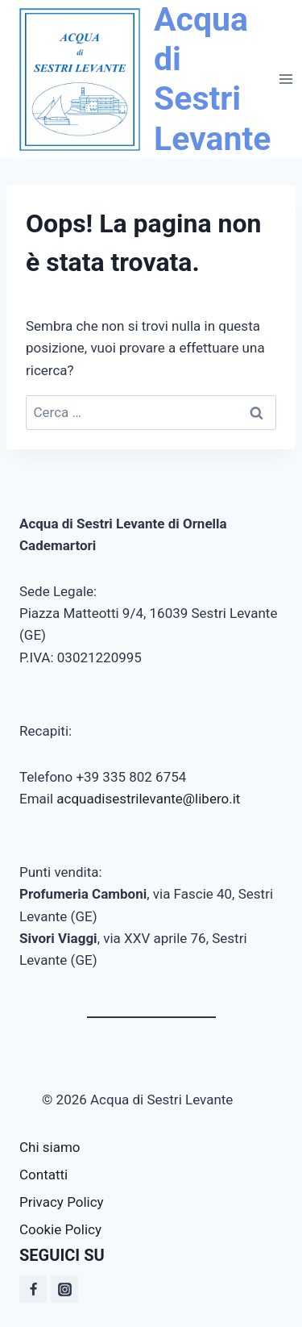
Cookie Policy (60, 1229)
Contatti (43, 1174)
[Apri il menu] (285, 79)
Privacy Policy (61, 1202)
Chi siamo (50, 1147)
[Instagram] (64, 1289)
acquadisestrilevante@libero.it (148, 799)
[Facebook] (33, 1289)
